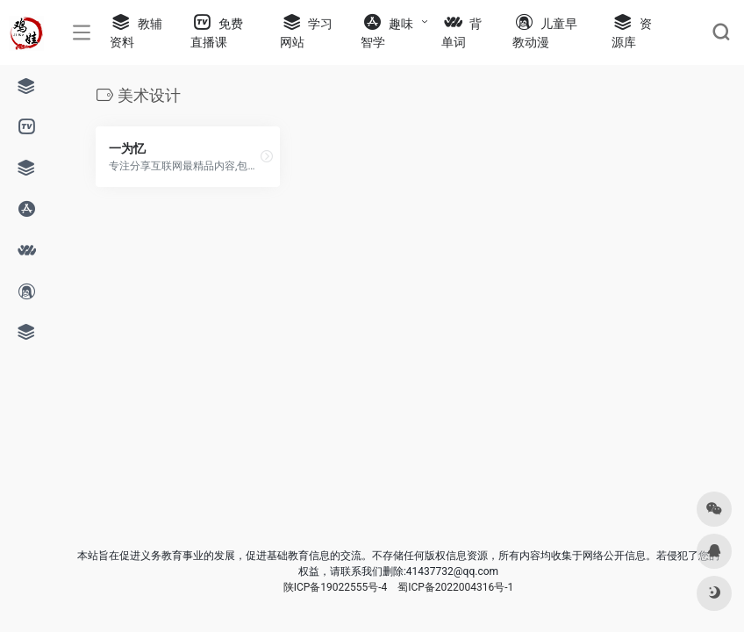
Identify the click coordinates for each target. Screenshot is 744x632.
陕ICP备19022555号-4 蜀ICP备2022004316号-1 (398, 587)
